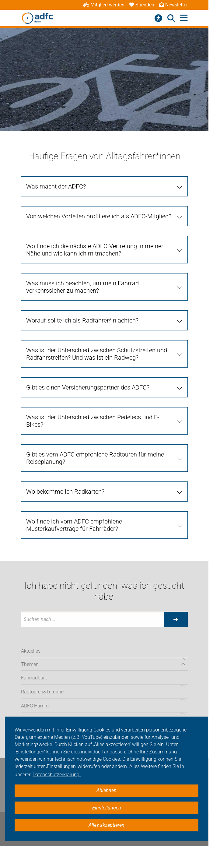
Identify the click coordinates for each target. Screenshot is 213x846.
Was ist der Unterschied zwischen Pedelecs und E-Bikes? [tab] (92, 421)
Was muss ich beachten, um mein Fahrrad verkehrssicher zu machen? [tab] (82, 287)
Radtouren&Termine (42, 692)
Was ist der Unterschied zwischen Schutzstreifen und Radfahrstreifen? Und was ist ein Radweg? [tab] (96, 354)
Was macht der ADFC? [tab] (56, 186)
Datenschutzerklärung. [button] (57, 774)
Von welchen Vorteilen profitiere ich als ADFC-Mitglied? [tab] (98, 216)
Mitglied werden (103, 5)
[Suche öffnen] (171, 18)
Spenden (141, 5)
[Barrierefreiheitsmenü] (158, 18)
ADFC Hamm (35, 706)
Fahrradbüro (34, 678)
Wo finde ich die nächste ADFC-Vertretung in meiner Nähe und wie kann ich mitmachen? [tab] (94, 249)
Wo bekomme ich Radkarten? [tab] (65, 491)
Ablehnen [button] (106, 790)
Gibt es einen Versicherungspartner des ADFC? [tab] (87, 387)
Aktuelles (30, 651)
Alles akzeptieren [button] (106, 825)
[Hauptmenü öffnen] (184, 18)
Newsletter (173, 5)
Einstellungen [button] (106, 808)
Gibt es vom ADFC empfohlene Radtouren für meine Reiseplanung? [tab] (95, 458)
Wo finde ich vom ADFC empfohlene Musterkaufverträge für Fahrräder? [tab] (74, 525)
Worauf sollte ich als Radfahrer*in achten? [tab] (82, 320)
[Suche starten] (175, 619)
